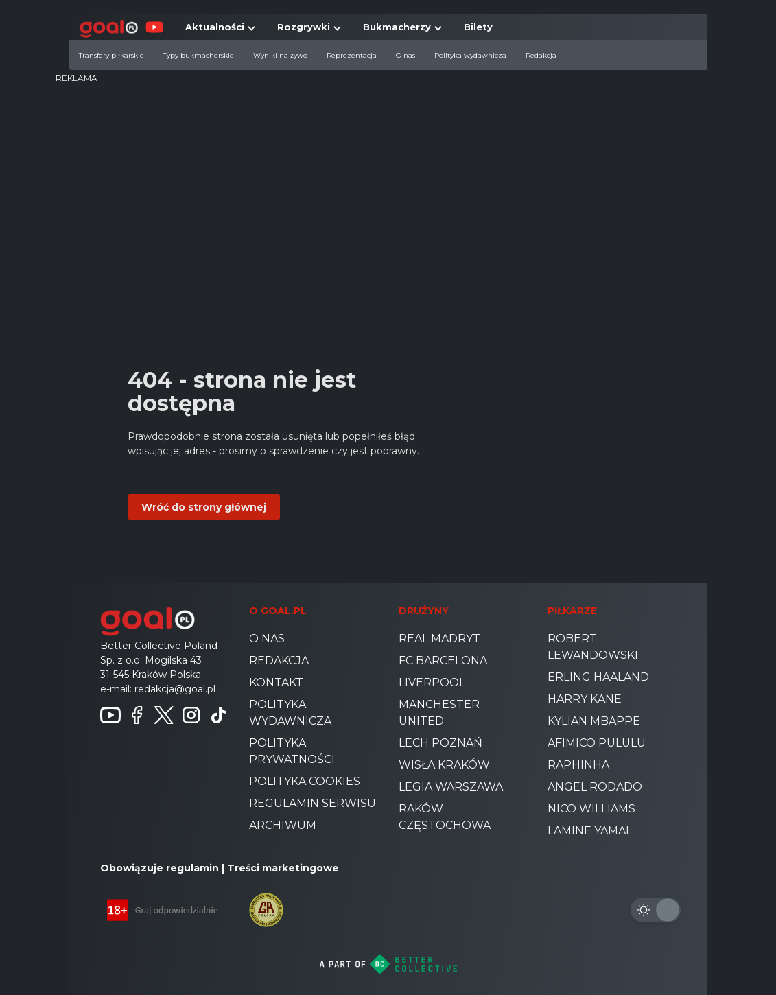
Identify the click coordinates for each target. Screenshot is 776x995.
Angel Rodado (595, 786)
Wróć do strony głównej (203, 507)
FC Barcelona (443, 660)
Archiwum (282, 825)
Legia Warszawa (451, 786)
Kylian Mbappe (594, 720)
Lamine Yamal (590, 830)
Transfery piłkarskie (111, 55)
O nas (405, 55)
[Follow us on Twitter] (164, 715)
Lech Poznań (440, 742)
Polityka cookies (304, 781)
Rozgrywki (303, 26)
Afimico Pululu (597, 742)
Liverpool (432, 682)
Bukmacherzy (397, 26)
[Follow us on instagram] (191, 715)
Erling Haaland (598, 676)
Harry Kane (585, 698)
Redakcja (541, 55)
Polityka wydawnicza (470, 55)
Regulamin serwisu (312, 803)
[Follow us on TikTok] (218, 715)
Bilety (478, 26)
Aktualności (214, 26)
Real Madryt (439, 638)
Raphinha (578, 764)
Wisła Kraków (444, 764)
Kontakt (276, 682)
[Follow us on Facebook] (137, 715)
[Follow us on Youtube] (110, 715)
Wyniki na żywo (280, 55)
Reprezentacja (352, 55)
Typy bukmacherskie (198, 55)
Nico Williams (591, 808)
